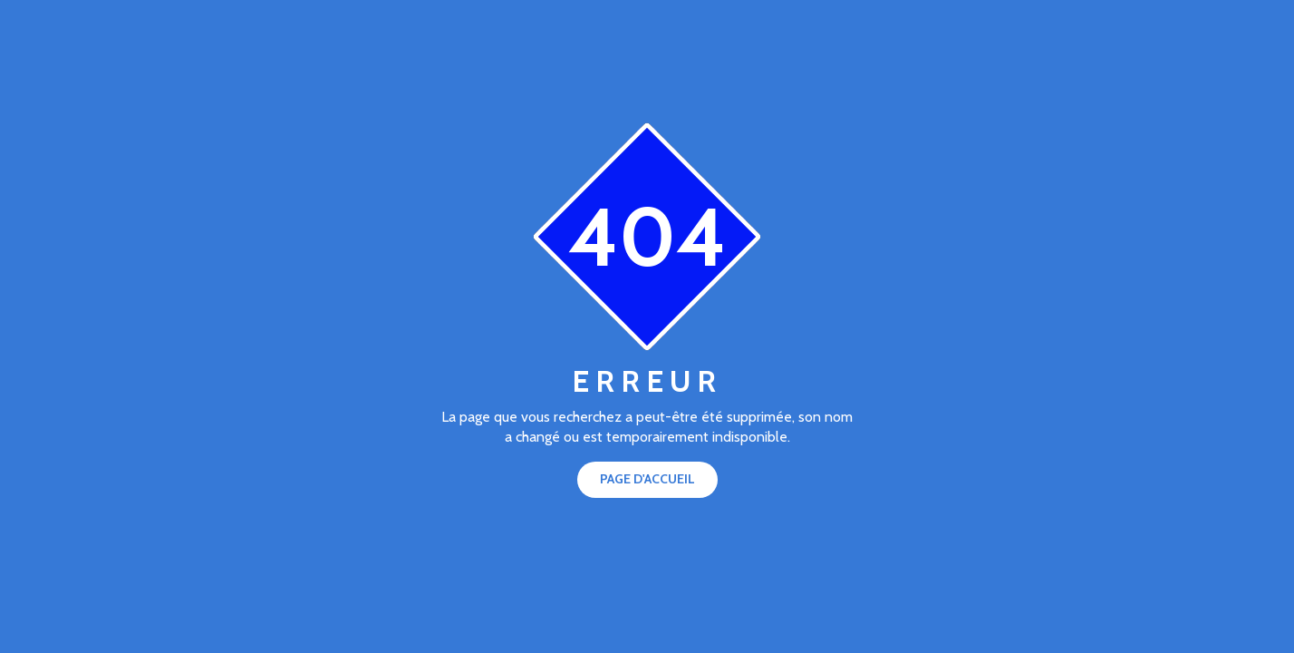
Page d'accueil (647, 479)
